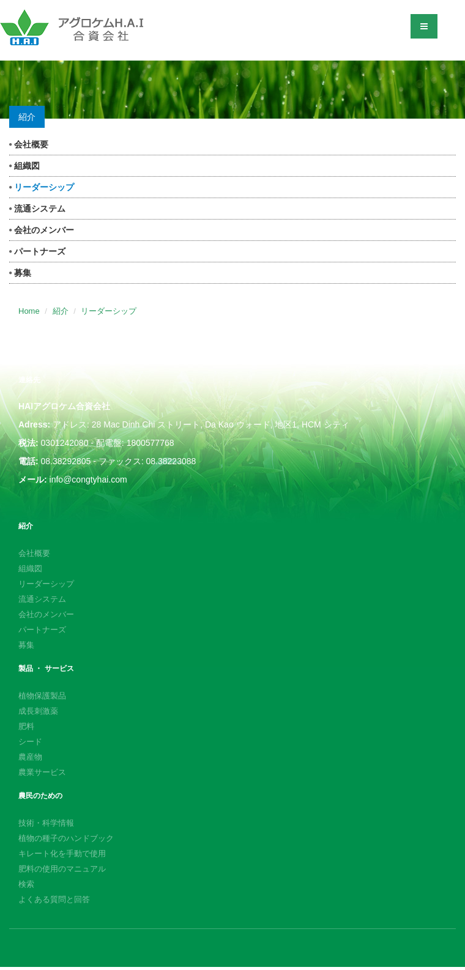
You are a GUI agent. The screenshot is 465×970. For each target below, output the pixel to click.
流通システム (37, 208)
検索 (26, 884)
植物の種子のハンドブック (66, 838)
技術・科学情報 (46, 822)
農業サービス (42, 772)
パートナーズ (37, 251)
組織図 (24, 166)
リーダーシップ (41, 187)
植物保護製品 (42, 695)
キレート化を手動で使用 (62, 853)
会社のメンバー (41, 230)
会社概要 (28, 144)
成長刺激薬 (38, 711)
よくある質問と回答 (54, 899)
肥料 (26, 726)
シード (30, 741)
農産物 (30, 756)
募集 (20, 273)
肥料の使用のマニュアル (62, 868)
